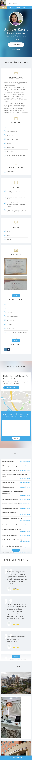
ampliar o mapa (16, 401)
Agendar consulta (16, 757)
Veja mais (16, 295)
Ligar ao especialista (11, 387)
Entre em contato (16, 49)
